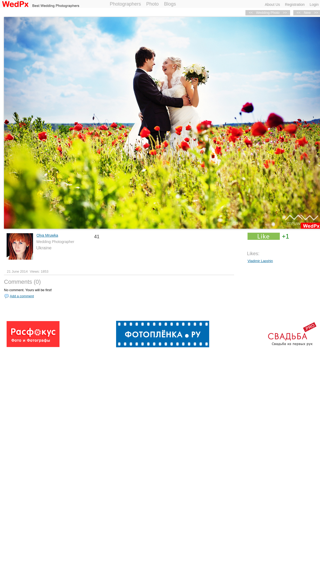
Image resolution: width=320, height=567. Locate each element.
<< (298, 13)
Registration (295, 4)
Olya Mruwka (47, 235)
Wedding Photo (268, 13)
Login (314, 4)
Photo (152, 4)
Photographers (125, 4)
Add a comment (22, 296)
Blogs (170, 4)
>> (285, 13)
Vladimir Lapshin (260, 261)
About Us (272, 4)
